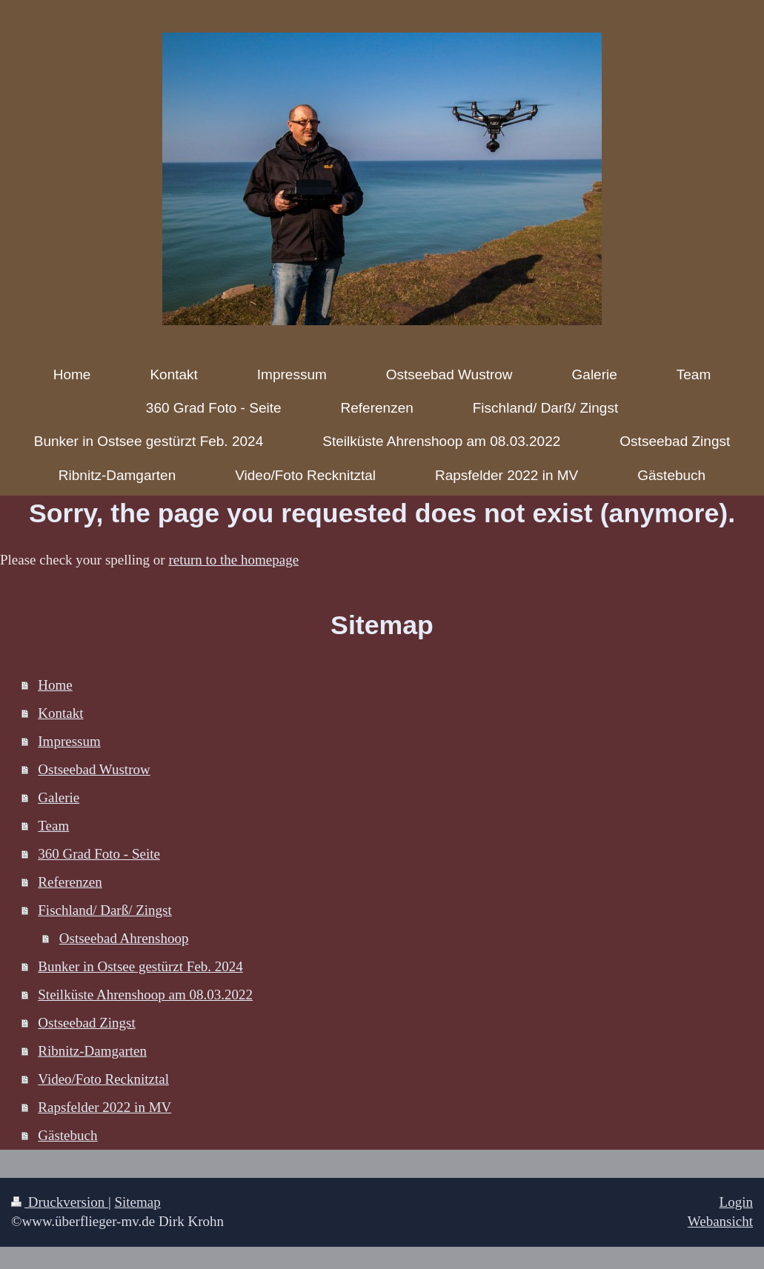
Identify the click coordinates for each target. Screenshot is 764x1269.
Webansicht (720, 1221)
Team (53, 825)
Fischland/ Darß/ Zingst (104, 910)
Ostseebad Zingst (86, 1022)
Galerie (58, 797)
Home (55, 685)
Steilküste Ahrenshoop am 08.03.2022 (145, 994)
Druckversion (59, 1202)
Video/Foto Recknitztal (103, 1079)
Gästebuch (67, 1135)
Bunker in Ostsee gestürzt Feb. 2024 (140, 966)
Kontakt (60, 713)
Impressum (69, 741)
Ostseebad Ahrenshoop (124, 938)
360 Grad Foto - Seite (99, 854)
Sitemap (137, 1202)
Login (736, 1202)
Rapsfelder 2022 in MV (104, 1107)
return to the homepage (233, 559)
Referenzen (70, 882)
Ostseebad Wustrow (94, 769)
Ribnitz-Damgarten (92, 1051)
